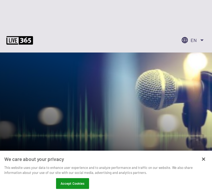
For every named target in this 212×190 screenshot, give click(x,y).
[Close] (203, 161)
